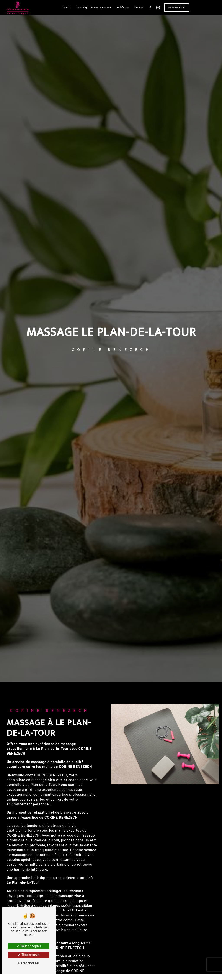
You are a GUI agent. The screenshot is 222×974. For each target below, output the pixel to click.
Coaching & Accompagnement (93, 7)
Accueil (66, 7)
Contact (139, 7)
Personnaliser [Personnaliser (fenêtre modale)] (28, 963)
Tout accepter (28, 946)
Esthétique (123, 7)
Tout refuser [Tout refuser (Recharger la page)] (29, 955)
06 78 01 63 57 (176, 7)
